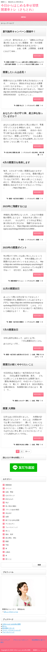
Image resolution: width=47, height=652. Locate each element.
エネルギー (21, 401)
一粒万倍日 (15, 198)
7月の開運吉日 (10, 329)
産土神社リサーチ (8, 628)
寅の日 (22, 354)
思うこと (9, 559)
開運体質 (9, 485)
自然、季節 (35, 354)
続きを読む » (38, 56)
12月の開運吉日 (11, 288)
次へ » (27, 451)
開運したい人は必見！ (14, 72)
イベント (22, 64)
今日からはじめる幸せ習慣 (11, 624)
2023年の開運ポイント (15, 247)
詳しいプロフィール (11, 612)
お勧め (37, 64)
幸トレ (8, 531)
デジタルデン (31, 105)
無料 (9, 64)
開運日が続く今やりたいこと (18, 364)
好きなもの (9, 499)
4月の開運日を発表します (16, 162)
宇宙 (7, 545)
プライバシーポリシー (20, 640)
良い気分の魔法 (11, 506)
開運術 (14, 64)
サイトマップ (5, 640)
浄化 (20, 444)
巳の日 (26, 354)
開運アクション (16, 62)
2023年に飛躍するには (15, 206)
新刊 (6, 64)
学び (7, 502)
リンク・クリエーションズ (11, 630)
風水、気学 (9, 534)
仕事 (26, 62)
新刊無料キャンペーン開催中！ (19, 31)
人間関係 (31, 62)
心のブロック (10, 495)
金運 (23, 62)
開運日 (22, 198)
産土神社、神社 (37, 152)
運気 (27, 401)
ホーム (3, 23)
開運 (7, 62)
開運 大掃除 (9, 408)
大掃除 (26, 444)
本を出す (28, 64)
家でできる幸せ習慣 (12, 520)
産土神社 (9, 152)
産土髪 (18, 152)
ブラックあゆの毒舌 (12, 510)
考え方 (22, 105)
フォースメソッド (12, 527)
